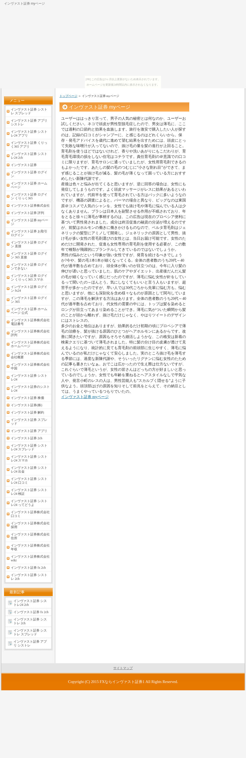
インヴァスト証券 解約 (27, 412)
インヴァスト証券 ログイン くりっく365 (29, 196)
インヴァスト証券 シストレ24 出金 (29, 469)
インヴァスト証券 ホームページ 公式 (29, 311)
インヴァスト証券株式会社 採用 (30, 525)
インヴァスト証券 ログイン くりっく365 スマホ (29, 277)
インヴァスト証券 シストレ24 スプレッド (29, 447)
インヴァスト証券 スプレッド (29, 421)
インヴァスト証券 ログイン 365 (29, 300)
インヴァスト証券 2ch (26, 438)
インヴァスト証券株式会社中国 (30, 366)
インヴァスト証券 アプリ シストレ (29, 122)
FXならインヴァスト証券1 (122, 681)
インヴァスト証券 (24, 165)
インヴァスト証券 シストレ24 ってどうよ (29, 503)
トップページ (68, 95)
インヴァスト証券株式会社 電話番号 (30, 322)
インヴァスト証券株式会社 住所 (30, 536)
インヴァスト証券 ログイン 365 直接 (29, 255)
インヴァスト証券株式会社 (30, 205)
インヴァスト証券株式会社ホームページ (30, 344)
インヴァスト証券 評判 (27, 213)
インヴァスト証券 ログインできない (29, 266)
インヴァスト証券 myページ (85, 397)
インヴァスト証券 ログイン (29, 174)
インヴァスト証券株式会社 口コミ (30, 514)
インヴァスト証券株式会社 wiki (30, 558)
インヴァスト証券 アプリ (29, 431)
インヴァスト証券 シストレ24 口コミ (29, 480)
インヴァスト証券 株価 (27, 398)
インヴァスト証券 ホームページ (29, 185)
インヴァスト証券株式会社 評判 (30, 333)
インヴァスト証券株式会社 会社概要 (30, 355)
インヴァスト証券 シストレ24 (29, 377)
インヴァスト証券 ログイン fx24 (29, 288)
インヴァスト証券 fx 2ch (28, 568)
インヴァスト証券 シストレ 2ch (29, 577)
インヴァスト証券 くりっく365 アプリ (29, 144)
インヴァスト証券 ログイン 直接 (29, 244)
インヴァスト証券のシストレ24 (30, 388)
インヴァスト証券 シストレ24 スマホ (29, 458)
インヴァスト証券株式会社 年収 (30, 547)
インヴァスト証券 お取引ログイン (29, 233)
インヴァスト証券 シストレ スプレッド (29, 111)
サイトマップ (123, 668)
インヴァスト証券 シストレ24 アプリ (29, 133)
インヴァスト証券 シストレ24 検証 (29, 492)
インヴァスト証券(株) (26, 405)
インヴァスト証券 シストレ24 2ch (29, 156)
